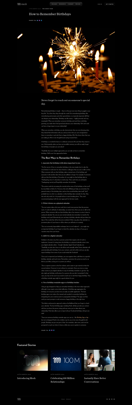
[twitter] (41, 20)
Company (70, 4)
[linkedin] (37, 20)
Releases (54, 4)
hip (87, 317)
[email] (39, 20)
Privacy (68, 399)
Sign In (100, 4)
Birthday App (81, 317)
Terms (63, 399)
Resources (62, 4)
